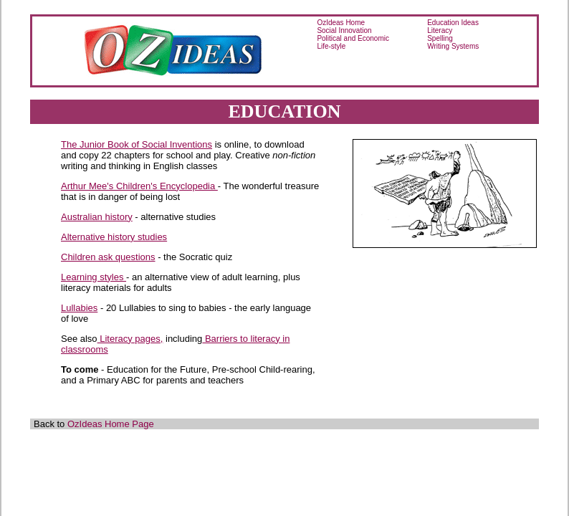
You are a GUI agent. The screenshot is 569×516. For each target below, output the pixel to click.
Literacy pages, (130, 338)
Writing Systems (453, 46)
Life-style (331, 46)
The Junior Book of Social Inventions (136, 144)
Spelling (440, 38)
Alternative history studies (114, 236)
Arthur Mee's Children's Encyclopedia (139, 186)
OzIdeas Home (341, 23)
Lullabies (79, 307)
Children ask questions (108, 257)
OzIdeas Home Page (110, 424)
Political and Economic (353, 38)
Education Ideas (453, 23)
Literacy (439, 30)
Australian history (97, 216)
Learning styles (93, 277)
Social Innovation (344, 30)
